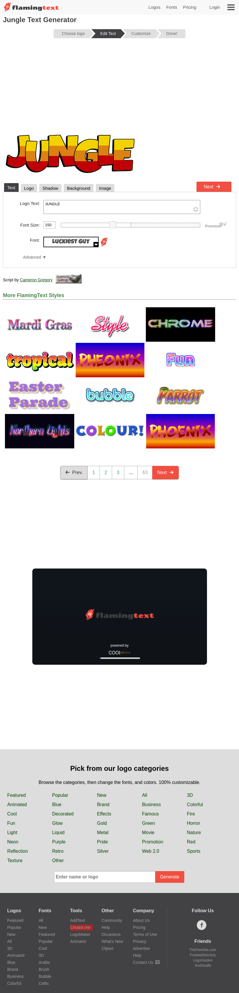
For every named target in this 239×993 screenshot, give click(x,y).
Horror (193, 823)
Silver (103, 851)
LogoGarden (203, 960)
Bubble (45, 976)
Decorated (63, 813)
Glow (57, 823)
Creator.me (80, 927)
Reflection (17, 851)
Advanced (32, 257)
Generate (169, 876)
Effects (104, 813)
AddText (77, 920)
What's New (112, 941)
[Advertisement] (119, 88)
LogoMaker (80, 934)
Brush (44, 969)
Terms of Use (145, 934)
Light (12, 832)
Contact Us (146, 962)
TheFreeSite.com (203, 950)
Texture (14, 860)
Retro (57, 851)
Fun (11, 823)
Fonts (171, 7)
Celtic (44, 983)
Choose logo (73, 33)
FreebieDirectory (203, 955)
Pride (102, 841)
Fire (191, 813)
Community (112, 920)
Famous (150, 813)
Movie (148, 832)
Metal (102, 832)
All (144, 795)
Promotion (152, 841)
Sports (193, 851)
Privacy (139, 941)
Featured (16, 795)
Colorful (195, 804)
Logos (154, 7)
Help (106, 927)
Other (58, 860)
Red (191, 841)
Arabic (44, 962)
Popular (60, 795)
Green (148, 823)
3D (190, 795)
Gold (102, 823)
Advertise (141, 948)
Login (214, 7)
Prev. (74, 472)
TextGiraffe (202, 966)
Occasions (111, 934)
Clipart (107, 948)
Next (212, 186)
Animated (17, 804)
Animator (78, 941)
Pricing (189, 7)
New (101, 795)
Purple (58, 841)
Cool (12, 813)
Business (151, 804)
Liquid (58, 832)
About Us (141, 920)
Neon (12, 841)
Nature (194, 832)
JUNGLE (122, 207)
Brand (103, 804)
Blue (56, 804)
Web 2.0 (150, 851)
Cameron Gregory (36, 280)
